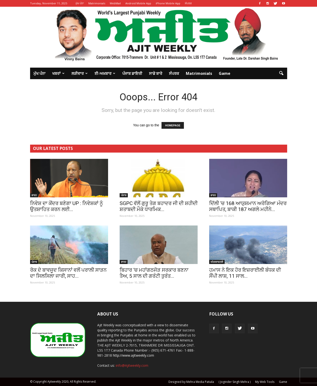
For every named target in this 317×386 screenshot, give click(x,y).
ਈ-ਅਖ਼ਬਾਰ (105, 73)
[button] (281, 73)
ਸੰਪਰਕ (188, 3)
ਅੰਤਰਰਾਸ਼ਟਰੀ (217, 262)
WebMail (115, 3)
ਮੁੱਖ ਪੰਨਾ (80, 3)
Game (224, 73)
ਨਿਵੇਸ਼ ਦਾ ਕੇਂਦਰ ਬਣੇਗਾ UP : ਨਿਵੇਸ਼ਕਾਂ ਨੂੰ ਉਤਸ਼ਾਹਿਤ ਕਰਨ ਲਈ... (66, 206)
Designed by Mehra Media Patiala (191, 382)
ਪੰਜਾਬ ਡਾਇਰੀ (132, 73)
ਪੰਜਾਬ (123, 195)
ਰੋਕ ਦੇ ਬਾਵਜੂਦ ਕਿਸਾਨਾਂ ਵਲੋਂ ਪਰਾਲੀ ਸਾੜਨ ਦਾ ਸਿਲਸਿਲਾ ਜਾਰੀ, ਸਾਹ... (68, 273)
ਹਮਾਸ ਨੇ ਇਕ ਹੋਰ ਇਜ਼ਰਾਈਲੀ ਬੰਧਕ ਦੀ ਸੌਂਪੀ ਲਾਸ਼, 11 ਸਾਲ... (245, 273)
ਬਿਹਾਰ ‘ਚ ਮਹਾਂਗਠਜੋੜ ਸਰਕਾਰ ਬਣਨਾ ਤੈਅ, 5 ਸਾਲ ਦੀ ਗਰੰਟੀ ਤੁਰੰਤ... (154, 273)
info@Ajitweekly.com (132, 365)
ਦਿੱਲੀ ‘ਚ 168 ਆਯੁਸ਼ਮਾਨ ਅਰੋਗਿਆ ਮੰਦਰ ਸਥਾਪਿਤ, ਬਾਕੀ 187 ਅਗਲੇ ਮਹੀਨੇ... (248, 206)
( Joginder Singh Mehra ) (235, 382)
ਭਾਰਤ (34, 195)
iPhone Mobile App (168, 3)
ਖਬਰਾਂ (58, 73)
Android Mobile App (138, 3)
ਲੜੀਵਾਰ (79, 73)
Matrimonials (96, 3)
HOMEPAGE (172, 125)
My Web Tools (264, 382)
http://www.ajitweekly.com (133, 355)
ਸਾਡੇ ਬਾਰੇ (155, 73)
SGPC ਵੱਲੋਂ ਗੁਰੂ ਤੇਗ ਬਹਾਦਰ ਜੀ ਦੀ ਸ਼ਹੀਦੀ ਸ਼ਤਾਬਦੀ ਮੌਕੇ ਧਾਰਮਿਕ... (159, 206)
